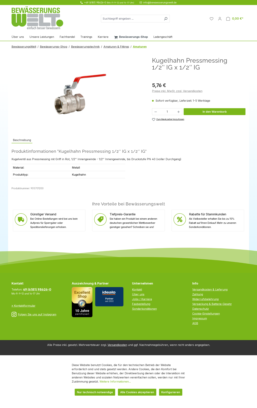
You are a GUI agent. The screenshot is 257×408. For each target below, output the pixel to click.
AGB (195, 323)
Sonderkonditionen (144, 308)
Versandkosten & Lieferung (210, 289)
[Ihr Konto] (220, 18)
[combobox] (131, 18)
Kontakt (137, 289)
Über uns (138, 294)
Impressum (199, 318)
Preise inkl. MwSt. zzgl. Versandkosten (177, 91)
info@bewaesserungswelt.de (160, 2)
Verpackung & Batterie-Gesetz (212, 304)
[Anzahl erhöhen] (178, 111)
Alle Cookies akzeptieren (137, 392)
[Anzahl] (167, 111)
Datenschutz (200, 308)
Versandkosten (117, 345)
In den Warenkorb (215, 111)
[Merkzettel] (211, 18)
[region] (78, 94)
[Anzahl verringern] (155, 111)
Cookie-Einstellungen (206, 313)
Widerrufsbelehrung (205, 299)
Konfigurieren (170, 392)
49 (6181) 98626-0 (37, 289)
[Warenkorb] (235, 18)
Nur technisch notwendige (95, 392)
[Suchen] (166, 18)
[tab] (22, 140)
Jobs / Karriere (142, 299)
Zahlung (197, 294)
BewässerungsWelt (24, 46)
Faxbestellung (141, 304)
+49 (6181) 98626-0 (95, 2)
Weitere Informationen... (115, 381)
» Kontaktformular (23, 305)
